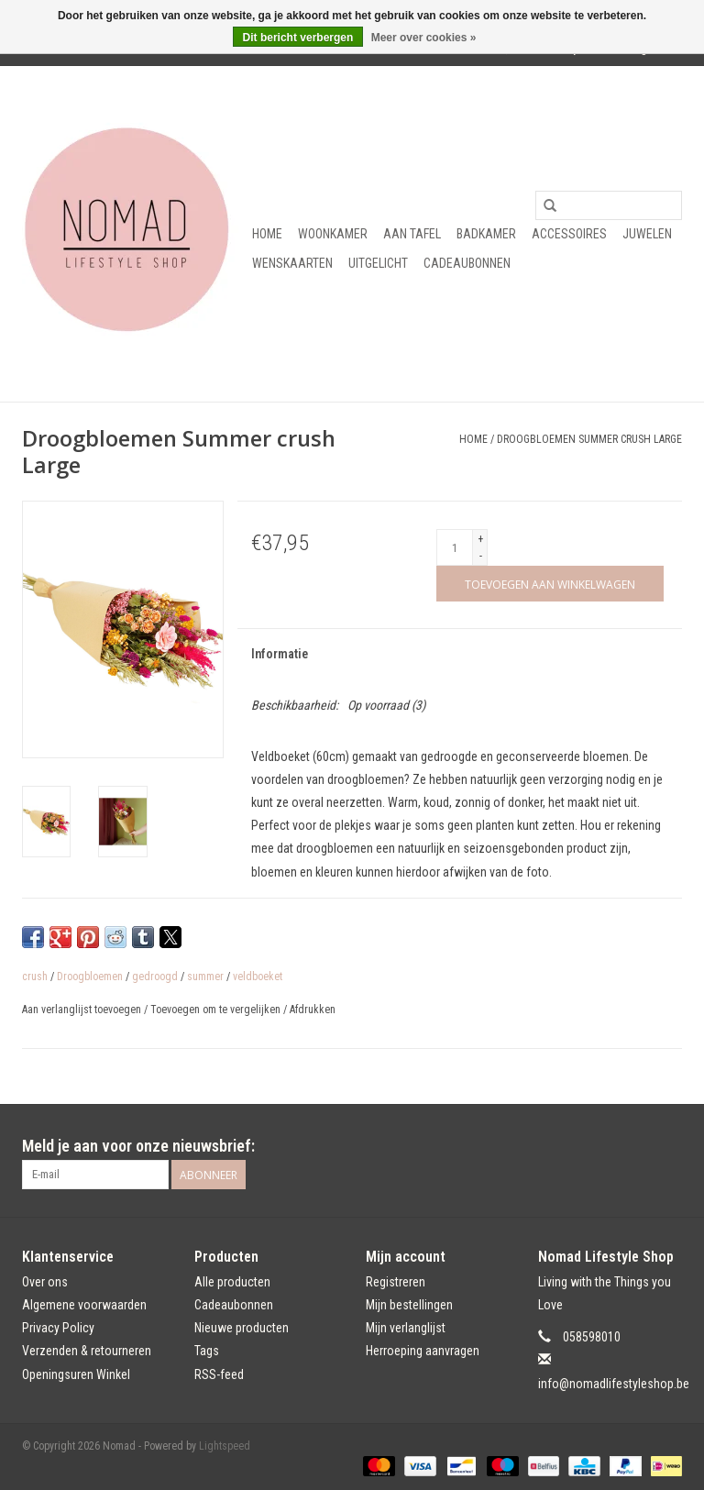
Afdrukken (313, 1009)
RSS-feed (219, 1374)
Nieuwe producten (241, 1327)
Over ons (45, 1282)
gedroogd (155, 976)
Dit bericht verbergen (298, 37)
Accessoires (569, 233)
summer (205, 976)
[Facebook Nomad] (635, 1146)
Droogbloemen (90, 976)
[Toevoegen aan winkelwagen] (550, 584)
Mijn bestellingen (409, 1304)
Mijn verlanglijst (406, 1327)
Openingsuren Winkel (76, 1374)
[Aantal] (454, 547)
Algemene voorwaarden (84, 1304)
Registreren (395, 1282)
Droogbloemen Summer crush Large (589, 439)
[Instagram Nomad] (667, 1146)
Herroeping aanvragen (422, 1350)
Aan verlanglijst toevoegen (83, 1009)
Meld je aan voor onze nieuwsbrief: (138, 1145)
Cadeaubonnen (467, 263)
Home (267, 233)
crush (35, 976)
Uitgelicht (378, 263)
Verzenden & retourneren (86, 1350)
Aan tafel (412, 233)
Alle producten (232, 1282)
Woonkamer (333, 233)
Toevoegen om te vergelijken (216, 1009)
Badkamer (486, 233)
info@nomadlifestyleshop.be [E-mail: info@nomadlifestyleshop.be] (613, 1383)
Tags (206, 1350)
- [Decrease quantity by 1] (480, 555)
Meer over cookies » (424, 37)
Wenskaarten (292, 263)
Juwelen (647, 233)
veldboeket (257, 976)
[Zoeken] (608, 205)
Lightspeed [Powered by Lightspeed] (224, 1446)
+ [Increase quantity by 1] (480, 539)
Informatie (279, 653)
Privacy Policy (58, 1327)
